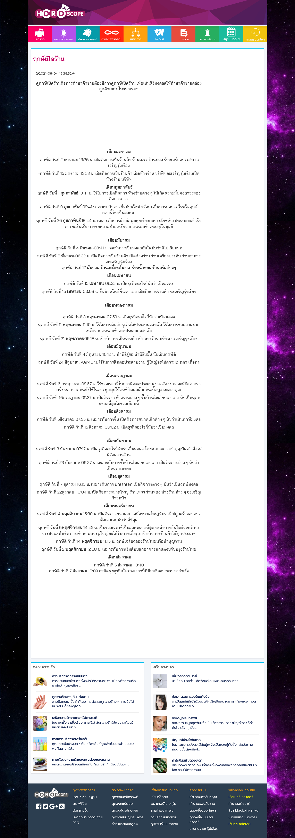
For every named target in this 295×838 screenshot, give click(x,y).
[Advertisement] (119, 119)
